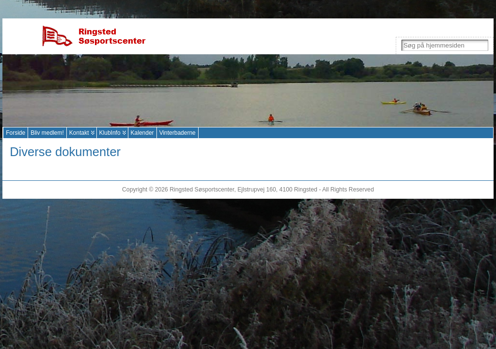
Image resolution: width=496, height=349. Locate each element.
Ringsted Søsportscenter (202, 189)
